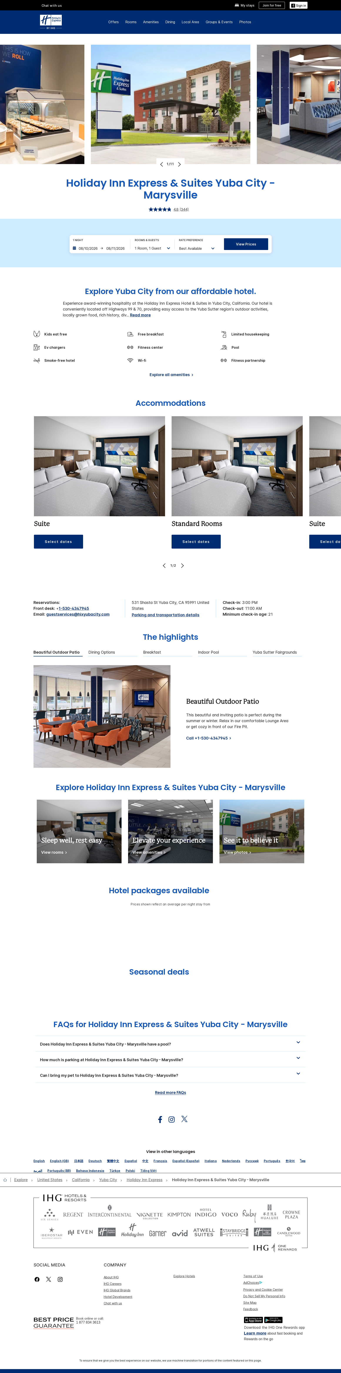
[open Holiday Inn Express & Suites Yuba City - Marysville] (219, 1180)
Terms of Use (253, 1276)
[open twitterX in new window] (182, 1119)
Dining (170, 22)
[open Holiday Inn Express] (144, 1180)
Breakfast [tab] (152, 652)
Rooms (131, 22)
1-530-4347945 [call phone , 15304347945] (74, 608)
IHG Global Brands (117, 1290)
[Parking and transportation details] (165, 615)
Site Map (250, 1302)
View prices (246, 244)
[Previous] (162, 164)
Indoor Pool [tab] (208, 652)
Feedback (250, 1309)
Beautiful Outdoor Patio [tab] (56, 652)
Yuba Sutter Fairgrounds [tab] (275, 652)
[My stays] (244, 5)
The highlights (170, 638)
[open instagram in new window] (169, 1119)
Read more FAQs (170, 1092)
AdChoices (252, 1283)
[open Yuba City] (108, 1180)
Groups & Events (219, 22)
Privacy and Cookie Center (263, 1289)
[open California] (80, 1180)
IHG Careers (113, 1284)
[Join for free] (272, 5)
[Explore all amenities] (171, 375)
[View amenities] (148, 853)
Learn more (255, 1333)
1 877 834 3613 (88, 1322)
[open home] (6, 1179)
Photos (245, 22)
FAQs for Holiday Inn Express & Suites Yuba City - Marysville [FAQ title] (170, 1024)
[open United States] (50, 1180)
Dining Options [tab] (101, 652)
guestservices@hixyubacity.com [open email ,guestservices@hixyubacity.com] (78, 614)
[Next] (179, 164)
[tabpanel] (170, 716)
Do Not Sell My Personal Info (264, 1296)
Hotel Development (118, 1297)
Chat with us (52, 5)
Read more (140, 315)
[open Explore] (22, 1180)
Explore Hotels (184, 1276)
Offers (113, 22)
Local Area (190, 22)
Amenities (151, 22)
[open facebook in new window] (158, 1119)
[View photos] (236, 853)
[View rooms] (53, 853)
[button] (58, 541)
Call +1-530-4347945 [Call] (207, 738)
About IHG (111, 1277)
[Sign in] (299, 5)
